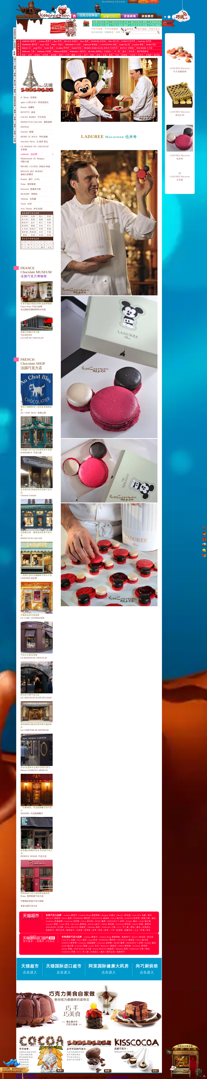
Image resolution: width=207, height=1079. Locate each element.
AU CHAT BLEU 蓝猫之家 (37, 393)
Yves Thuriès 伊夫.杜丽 (32, 209)
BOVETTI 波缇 (28, 112)
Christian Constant (37, 476)
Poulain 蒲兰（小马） (31, 179)
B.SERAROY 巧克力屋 (37, 435)
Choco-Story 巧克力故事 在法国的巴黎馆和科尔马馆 (37, 296)
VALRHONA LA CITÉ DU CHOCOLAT (37, 326)
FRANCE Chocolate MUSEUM (36, 272)
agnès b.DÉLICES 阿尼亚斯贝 (34, 102)
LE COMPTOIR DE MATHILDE (37, 716)
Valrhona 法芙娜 (28, 199)
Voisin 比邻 (26, 204)
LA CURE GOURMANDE (37, 600)
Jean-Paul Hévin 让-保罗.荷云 (34, 142)
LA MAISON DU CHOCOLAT (37, 640)
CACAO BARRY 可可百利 (33, 117)
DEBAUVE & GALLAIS (37, 519)
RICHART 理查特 (29, 194)
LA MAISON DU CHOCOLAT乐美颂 (35, 148)
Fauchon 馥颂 (27, 132)
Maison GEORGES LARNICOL (37, 752)
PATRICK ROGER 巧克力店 (37, 837)
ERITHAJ (25, 127)
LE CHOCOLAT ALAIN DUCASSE (37, 680)
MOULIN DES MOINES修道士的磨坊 (32, 172)
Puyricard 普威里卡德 (31, 189)
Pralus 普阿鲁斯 (28, 184)
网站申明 (32, 1077)
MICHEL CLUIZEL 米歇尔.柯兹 (35, 166)
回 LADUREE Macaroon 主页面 (180, 176)
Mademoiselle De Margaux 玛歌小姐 (32, 160)
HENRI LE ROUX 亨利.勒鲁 (34, 137)
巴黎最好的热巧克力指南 (32, 901)
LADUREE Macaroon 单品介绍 (180, 113)
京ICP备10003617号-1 (118, 1077)
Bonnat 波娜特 (27, 107)
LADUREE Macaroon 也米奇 (180, 157)
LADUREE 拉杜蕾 (37, 560)
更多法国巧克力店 (29, 906)
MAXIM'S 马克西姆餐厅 (37, 794)
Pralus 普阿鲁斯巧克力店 (37, 878)
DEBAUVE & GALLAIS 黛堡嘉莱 (36, 122)
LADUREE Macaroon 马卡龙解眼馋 (180, 70)
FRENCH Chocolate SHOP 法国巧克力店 (33, 364)
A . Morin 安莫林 (29, 97)
